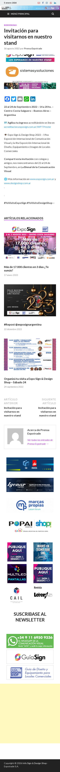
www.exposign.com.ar (42, 178)
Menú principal (20, 13)
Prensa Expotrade (33, 48)
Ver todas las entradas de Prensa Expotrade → (40, 441)
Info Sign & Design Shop (35, 763)
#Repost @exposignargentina (22, 324)
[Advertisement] (30, 713)
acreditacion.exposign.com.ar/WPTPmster (27, 126)
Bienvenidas (10, 25)
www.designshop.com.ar (17, 183)
